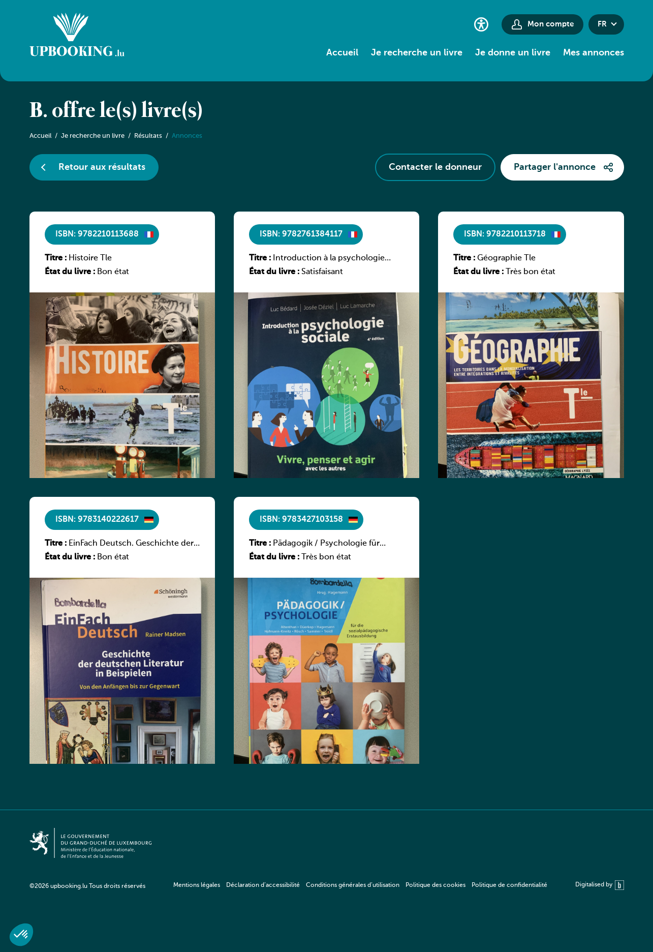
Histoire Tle (90, 258)
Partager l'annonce (555, 167)
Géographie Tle (506, 258)
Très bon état (530, 272)
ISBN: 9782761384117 (301, 234)
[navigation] (360, 885)
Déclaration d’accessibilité (263, 885)
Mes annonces (593, 52)
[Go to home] (77, 36)
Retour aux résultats (101, 167)
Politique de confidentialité (509, 885)
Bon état (113, 272)
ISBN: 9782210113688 (97, 234)
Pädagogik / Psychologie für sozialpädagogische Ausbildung (332, 544)
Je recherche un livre (416, 52)
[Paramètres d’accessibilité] (481, 24)
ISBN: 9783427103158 (301, 520)
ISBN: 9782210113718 (505, 234)
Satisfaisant (322, 272)
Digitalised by (599, 885)
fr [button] (602, 24)
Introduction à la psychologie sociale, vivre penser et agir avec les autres (333, 258)
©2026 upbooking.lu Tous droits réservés (87, 886)
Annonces (187, 136)
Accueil (342, 52)
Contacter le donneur (435, 167)
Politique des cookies (435, 885)
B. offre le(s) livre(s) (116, 111)
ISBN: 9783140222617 (97, 520)
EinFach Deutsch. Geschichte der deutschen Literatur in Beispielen (131, 544)
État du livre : (70, 272)
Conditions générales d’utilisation (352, 885)
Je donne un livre (512, 52)
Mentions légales (196, 885)
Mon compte (550, 24)
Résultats (148, 136)
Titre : (56, 258)
